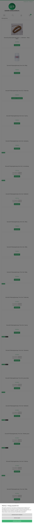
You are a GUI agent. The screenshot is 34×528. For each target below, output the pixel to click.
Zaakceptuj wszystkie (17, 521)
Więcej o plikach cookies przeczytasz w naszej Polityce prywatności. (14, 511)
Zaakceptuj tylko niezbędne (17, 514)
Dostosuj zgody (17, 517)
